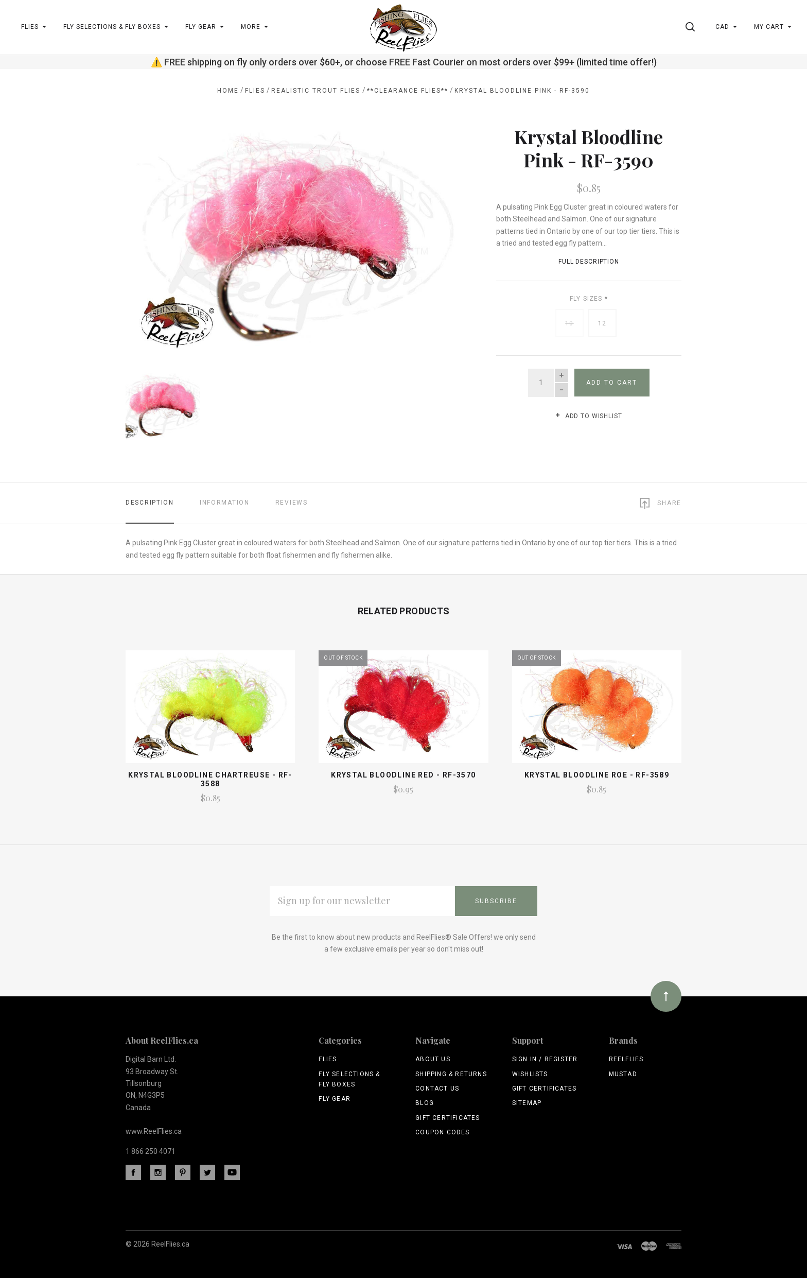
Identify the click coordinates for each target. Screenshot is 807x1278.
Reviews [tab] (291, 501)
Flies (328, 1057)
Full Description (588, 261)
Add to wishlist (588, 416)
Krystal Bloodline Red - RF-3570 (403, 773)
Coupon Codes (442, 1130)
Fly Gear (334, 1097)
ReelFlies (626, 1057)
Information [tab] (225, 501)
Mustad (623, 1072)
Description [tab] (150, 501)
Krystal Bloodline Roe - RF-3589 (596, 773)
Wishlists (530, 1072)
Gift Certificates (447, 1115)
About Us (432, 1057)
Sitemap (526, 1101)
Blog (424, 1101)
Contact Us (437, 1087)
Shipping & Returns (451, 1072)
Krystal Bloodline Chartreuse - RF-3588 (210, 777)
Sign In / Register (545, 1057)
